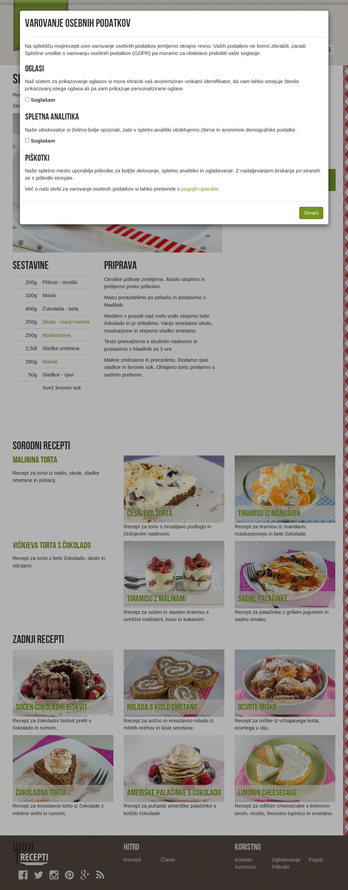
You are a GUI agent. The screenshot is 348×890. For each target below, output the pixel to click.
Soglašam (43, 100)
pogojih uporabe (199, 189)
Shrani (311, 213)
